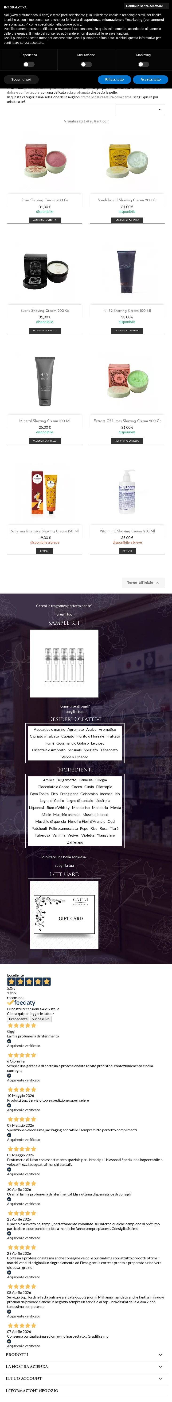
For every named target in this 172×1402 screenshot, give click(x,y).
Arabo (91, 729)
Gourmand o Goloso (72, 743)
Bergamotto (66, 780)
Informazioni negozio (32, 1390)
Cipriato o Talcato (44, 736)
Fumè (49, 743)
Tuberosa (42, 835)
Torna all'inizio (143, 583)
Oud (111, 821)
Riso (94, 828)
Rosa (104, 828)
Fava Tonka (39, 793)
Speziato (91, 750)
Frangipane (69, 793)
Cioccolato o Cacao (53, 786)
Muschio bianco (95, 814)
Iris (117, 793)
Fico (54, 793)
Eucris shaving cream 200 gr (44, 311)
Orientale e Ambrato (49, 750)
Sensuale (75, 750)
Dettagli (44, 551)
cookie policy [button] (72, 24)
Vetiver (73, 835)
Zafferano (75, 842)
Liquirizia (102, 800)
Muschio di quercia (50, 821)
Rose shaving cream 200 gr (44, 200)
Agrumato (75, 729)
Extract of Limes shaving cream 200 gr (127, 421)
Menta (115, 807)
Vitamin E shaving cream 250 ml (127, 531)
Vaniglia (58, 835)
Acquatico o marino (49, 729)
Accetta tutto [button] (151, 79)
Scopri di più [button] (21, 79)
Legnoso (98, 743)
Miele (46, 814)
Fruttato (113, 736)
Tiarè (114, 828)
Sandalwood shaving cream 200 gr (127, 200)
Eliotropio (104, 786)
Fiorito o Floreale (90, 736)
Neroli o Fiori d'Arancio (87, 821)
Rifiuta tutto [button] (114, 79)
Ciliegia (101, 780)
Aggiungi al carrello (44, 220)
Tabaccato (109, 750)
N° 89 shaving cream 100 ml (127, 311)
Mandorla (100, 807)
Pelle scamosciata (63, 828)
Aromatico (107, 729)
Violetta (87, 835)
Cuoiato (67, 736)
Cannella (86, 780)
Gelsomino (89, 793)
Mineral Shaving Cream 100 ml (44, 421)
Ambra (48, 780)
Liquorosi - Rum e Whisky (49, 807)
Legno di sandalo (79, 800)
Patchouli (39, 828)
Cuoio (89, 786)
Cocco (76, 786)
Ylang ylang (106, 835)
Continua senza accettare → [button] (146, 6)
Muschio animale (66, 814)
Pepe (84, 828)
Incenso (106, 793)
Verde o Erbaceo (75, 757)
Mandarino (81, 807)
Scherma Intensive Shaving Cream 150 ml (45, 531)
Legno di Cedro (52, 800)
